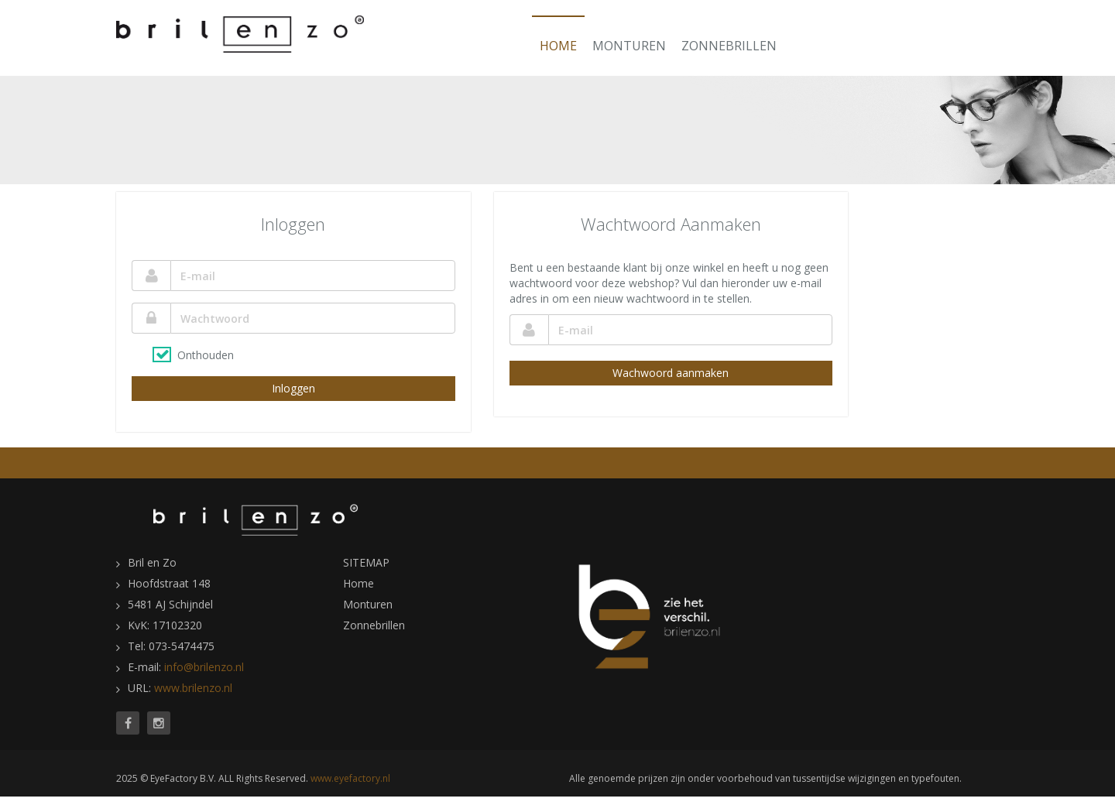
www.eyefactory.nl (350, 778)
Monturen (629, 45)
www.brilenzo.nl (193, 687)
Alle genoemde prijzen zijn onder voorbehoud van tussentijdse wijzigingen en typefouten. (765, 778)
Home (558, 45)
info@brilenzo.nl (204, 667)
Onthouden (205, 355)
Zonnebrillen (729, 45)
